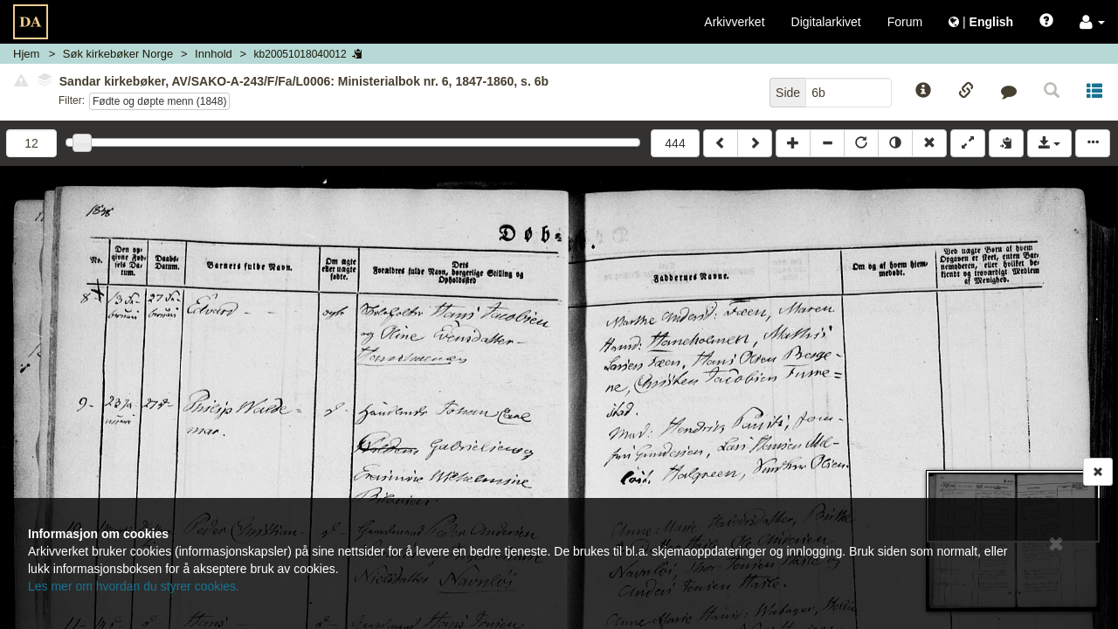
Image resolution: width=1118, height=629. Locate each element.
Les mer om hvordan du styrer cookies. (133, 586)
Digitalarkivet (826, 22)
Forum (904, 22)
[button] (1092, 22)
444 (675, 143)
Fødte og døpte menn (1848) (159, 101)
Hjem (26, 53)
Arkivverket (734, 22)
